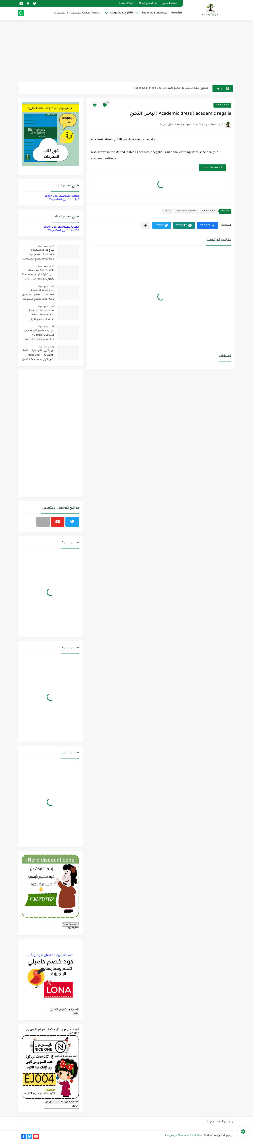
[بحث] (21, 13)
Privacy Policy (126, 3)
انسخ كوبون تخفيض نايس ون (62, 1102)
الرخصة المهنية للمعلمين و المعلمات (77, 12)
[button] (207, 225)
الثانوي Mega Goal (121, 12)
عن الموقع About (148, 3)
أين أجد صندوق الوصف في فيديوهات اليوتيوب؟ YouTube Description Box (39, 335)
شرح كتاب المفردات (217, 1121)
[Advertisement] (126, 51)
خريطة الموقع (169, 3)
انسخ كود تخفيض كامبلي (65, 1009)
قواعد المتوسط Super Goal (61, 196)
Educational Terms (187, 211)
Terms (167, 211)
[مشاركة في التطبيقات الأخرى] (145, 225)
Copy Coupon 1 (70, 924)
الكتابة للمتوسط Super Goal (61, 227)
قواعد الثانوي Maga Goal (64, 199)
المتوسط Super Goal (155, 12)
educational (222, 105)
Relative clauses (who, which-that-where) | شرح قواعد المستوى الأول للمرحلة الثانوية (39, 315)
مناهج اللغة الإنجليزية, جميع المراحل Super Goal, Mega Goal (171, 88)
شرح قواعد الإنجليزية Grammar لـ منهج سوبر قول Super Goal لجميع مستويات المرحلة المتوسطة (38, 295)
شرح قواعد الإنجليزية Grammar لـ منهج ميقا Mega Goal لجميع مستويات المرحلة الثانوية (38, 255)
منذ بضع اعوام (44, 246)
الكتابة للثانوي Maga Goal (63, 230)
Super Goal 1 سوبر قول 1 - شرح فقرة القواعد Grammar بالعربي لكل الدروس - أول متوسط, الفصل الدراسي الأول (38, 275)
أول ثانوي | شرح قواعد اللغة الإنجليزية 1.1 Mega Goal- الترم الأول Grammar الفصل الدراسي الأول (38, 355)
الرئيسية (176, 12)
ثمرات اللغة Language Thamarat (184, 1135)
